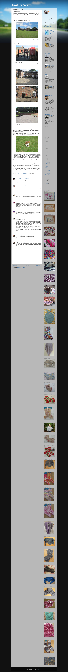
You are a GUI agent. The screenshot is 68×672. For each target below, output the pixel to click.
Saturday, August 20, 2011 (24, 178)
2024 (45, 141)
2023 (45, 142)
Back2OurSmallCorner (48, 95)
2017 (45, 151)
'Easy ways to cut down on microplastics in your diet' (51, 32)
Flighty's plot (47, 105)
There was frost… (47, 106)
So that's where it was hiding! (51, 86)
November (47, 162)
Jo (49, 11)
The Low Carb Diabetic (48, 30)
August (47, 166)
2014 (45, 155)
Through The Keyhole (20, 5)
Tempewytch (18, 178)
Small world (50, 75)
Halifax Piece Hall (48, 167)
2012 (45, 158)
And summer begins (51, 44)
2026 (45, 138)
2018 (45, 149)
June (46, 179)
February (47, 184)
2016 (45, 152)
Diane (17, 194)
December (47, 160)
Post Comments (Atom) (21, 267)
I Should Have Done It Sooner (50, 171)
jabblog (46, 74)
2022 (45, 144)
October (47, 163)
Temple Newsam (28, 15)
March (47, 183)
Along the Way (47, 114)
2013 (45, 156)
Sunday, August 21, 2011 (23, 210)
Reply (16, 182)
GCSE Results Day (48, 170)
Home (27, 265)
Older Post (38, 265)
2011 (45, 159)
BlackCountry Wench (48, 84)
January (47, 186)
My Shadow (51, 115)
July (46, 177)
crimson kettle (47, 63)
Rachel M (17, 210)
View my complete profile (48, 26)
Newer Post (15, 265)
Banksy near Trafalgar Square (51, 65)
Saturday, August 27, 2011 (22, 242)
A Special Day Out (51, 96)
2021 (45, 145)
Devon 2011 (47, 174)
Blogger (39, 669)
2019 (45, 148)
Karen (17, 185)
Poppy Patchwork (48, 53)
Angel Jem (17, 201)
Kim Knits (46, 42)
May (46, 180)
